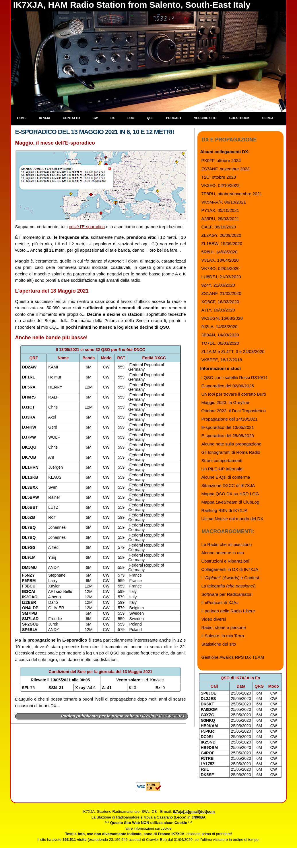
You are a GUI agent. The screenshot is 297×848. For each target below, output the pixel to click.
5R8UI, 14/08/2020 (219, 251)
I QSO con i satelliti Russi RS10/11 (234, 377)
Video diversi (213, 619)
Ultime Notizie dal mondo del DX (232, 518)
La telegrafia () (228, 585)
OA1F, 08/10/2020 (218, 226)
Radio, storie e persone (223, 627)
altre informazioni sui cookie (148, 828)
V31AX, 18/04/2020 (220, 260)
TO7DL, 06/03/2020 (220, 343)
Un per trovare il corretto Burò (233, 394)
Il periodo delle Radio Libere (228, 610)
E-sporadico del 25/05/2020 (227, 435)
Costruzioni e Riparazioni (225, 561)
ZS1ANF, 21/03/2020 (221, 293)
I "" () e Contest (230, 577)
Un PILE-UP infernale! (222, 468)
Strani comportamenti (221, 460)
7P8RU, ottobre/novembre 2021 (231, 193)
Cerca (267, 118)
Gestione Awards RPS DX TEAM (232, 657)
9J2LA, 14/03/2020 (219, 326)
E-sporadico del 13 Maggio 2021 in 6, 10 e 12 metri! (94, 131)
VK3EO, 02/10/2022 (220, 185)
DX (112, 118)
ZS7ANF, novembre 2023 (225, 168)
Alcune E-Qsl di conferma (225, 477)
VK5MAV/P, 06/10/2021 (223, 202)
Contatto (71, 118)
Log (130, 118)
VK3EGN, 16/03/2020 (222, 318)
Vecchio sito (205, 118)
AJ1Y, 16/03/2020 (218, 309)
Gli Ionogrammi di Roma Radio (230, 452)
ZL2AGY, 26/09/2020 (221, 235)
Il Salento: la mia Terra (222, 635)
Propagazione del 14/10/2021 (229, 419)
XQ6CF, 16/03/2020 (220, 301)
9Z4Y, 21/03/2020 (218, 285)
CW (95, 118)
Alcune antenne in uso (222, 552)
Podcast (173, 118)
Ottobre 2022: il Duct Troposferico (233, 410)
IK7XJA (45, 118)
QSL (150, 118)
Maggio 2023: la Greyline (225, 402)
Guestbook (239, 118)
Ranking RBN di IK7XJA (224, 510)
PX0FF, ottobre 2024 (221, 160)
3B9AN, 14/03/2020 (220, 334)
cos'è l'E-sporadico (87, 226)
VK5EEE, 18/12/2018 (221, 359)
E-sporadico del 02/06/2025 (227, 385)
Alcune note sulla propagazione (231, 443)
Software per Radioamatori (227, 594)
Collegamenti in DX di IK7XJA (229, 569)
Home (22, 118)
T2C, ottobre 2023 (218, 177)
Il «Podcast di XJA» (220, 602)
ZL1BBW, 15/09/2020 (221, 243)
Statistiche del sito (218, 644)
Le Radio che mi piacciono (226, 544)
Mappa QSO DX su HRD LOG (230, 493)
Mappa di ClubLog (230, 502)
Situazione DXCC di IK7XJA (228, 485)
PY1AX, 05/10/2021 (220, 210)
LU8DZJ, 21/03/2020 (221, 276)
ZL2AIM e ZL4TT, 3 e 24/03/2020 (233, 351)
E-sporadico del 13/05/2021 (227, 427)
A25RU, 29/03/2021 (220, 218)
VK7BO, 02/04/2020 (220, 268)
